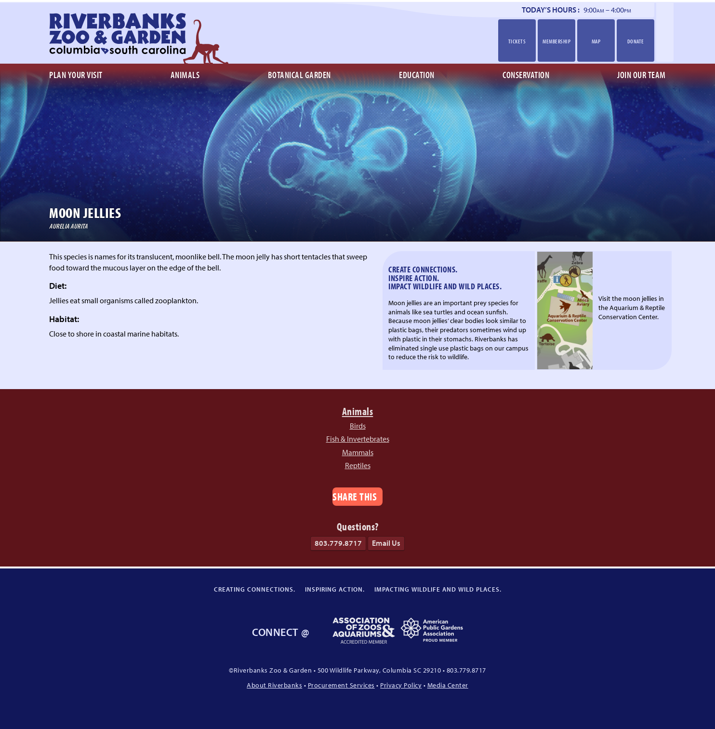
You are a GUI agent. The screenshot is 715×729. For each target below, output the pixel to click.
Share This (354, 496)
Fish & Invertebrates (357, 439)
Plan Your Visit (76, 75)
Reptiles (358, 465)
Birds (358, 426)
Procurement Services (341, 684)
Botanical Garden (299, 75)
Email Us (386, 543)
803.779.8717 (338, 543)
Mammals (357, 452)
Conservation (526, 75)
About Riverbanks (274, 684)
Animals (185, 75)
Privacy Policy (401, 684)
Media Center (447, 684)
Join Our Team (641, 75)
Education (417, 75)
